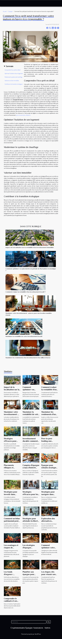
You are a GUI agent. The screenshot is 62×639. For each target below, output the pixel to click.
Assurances (38, 628)
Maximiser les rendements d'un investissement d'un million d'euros (27, 357)
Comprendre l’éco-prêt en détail (12, 70)
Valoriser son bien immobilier (12, 80)
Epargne (10, 11)
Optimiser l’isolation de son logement (14, 73)
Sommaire (9, 66)
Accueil (4, 11)
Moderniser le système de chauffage (13, 77)
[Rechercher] (28, 621)
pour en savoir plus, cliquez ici (23, 115)
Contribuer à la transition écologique (14, 84)
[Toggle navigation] (4, 3)
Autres (47, 628)
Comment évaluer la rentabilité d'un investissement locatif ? (25, 292)
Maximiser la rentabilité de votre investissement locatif (23, 336)
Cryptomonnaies (18, 628)
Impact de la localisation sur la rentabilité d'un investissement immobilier (29, 247)
